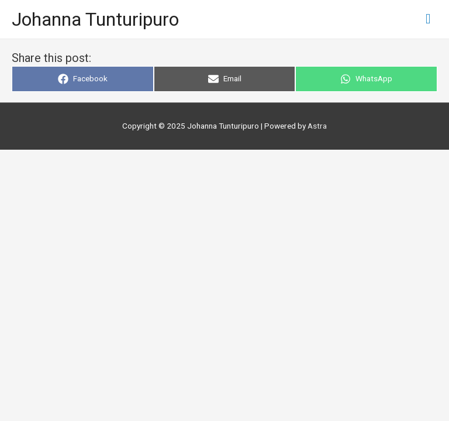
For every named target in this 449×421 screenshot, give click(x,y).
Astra (317, 125)
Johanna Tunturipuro (95, 19)
